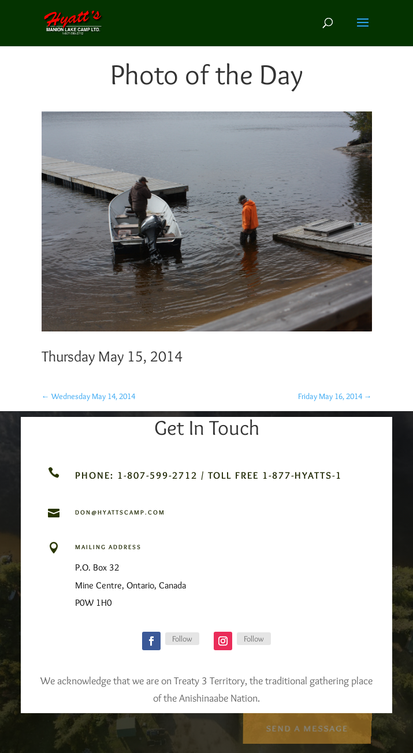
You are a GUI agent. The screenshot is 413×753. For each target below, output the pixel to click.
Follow (182, 638)
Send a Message (307, 726)
